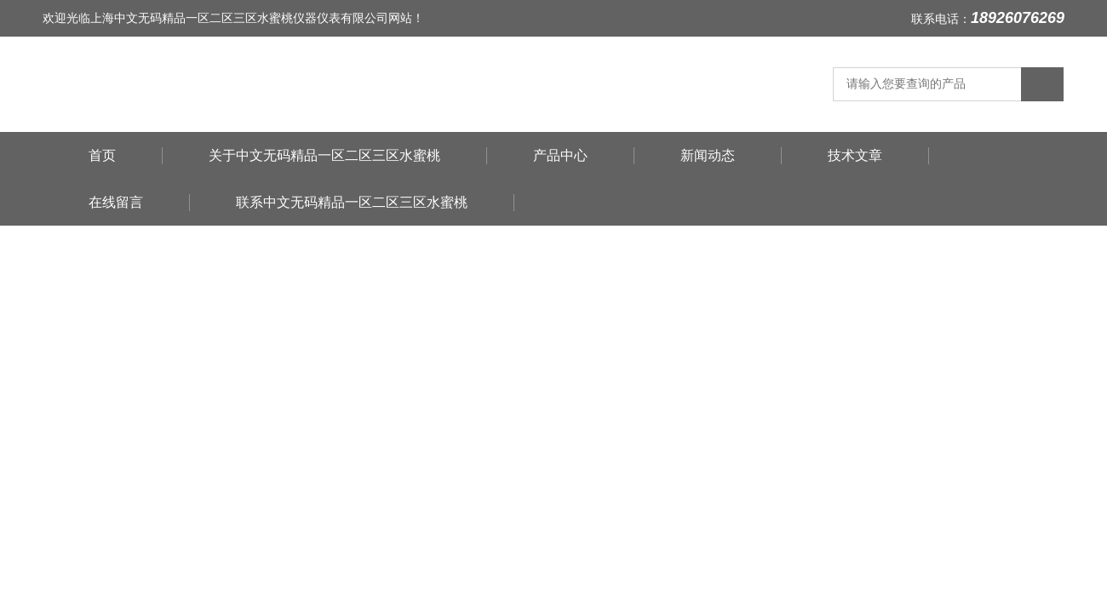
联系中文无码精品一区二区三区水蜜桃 (351, 202)
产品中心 (560, 155)
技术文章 (855, 155)
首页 (102, 155)
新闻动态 (707, 155)
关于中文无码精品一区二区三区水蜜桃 (324, 155)
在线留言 (116, 202)
